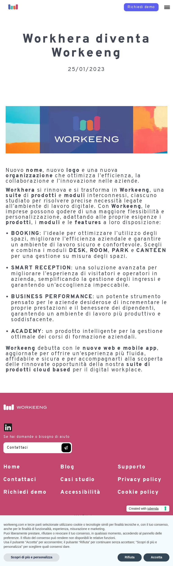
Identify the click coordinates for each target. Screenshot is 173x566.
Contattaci (17, 448)
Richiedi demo (25, 492)
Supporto (132, 467)
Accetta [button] (156, 557)
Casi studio (77, 479)
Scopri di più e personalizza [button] (31, 557)
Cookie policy (138, 492)
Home (11, 467)
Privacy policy (140, 479)
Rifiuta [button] (130, 557)
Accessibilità (80, 492)
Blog (67, 467)
